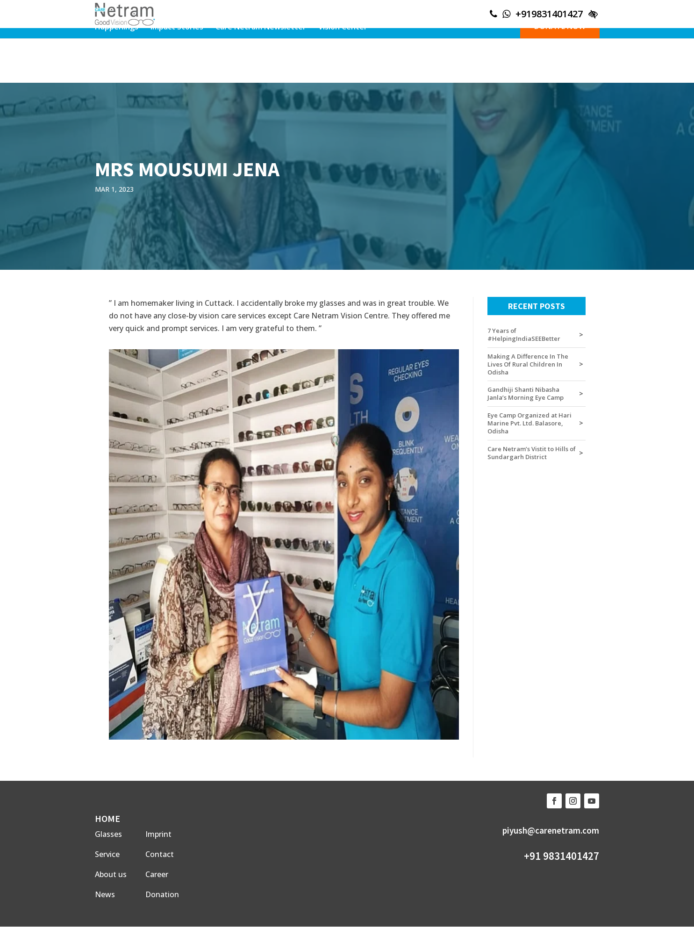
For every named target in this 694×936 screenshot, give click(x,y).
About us (111, 874)
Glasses (108, 834)
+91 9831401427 (561, 856)
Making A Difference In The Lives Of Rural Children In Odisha (527, 364)
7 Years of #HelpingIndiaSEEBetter (523, 335)
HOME (107, 818)
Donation (162, 894)
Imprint (158, 834)
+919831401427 (549, 13)
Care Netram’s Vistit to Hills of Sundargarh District (531, 453)
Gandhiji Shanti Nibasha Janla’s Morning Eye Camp (525, 394)
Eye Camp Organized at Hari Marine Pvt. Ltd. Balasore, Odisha (529, 423)
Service (107, 854)
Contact (159, 854)
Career (156, 874)
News (105, 894)
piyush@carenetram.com (550, 830)
